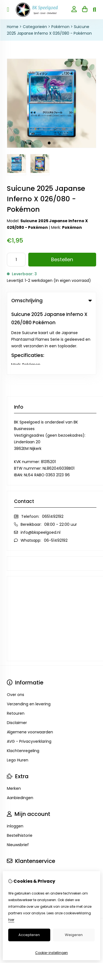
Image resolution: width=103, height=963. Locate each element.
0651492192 (52, 451)
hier (11, 919)
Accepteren (29, 934)
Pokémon (60, 26)
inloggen (15, 760)
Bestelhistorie (19, 770)
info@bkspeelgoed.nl (40, 467)
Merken (14, 723)
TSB (68, 860)
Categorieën (35, 26)
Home (12, 26)
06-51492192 (56, 475)
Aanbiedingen (20, 732)
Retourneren (19, 817)
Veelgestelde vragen (26, 835)
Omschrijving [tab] (51, 300)
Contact (15, 807)
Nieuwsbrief (18, 779)
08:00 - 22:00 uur (60, 459)
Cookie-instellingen (51, 952)
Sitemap (15, 826)
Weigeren (74, 934)
